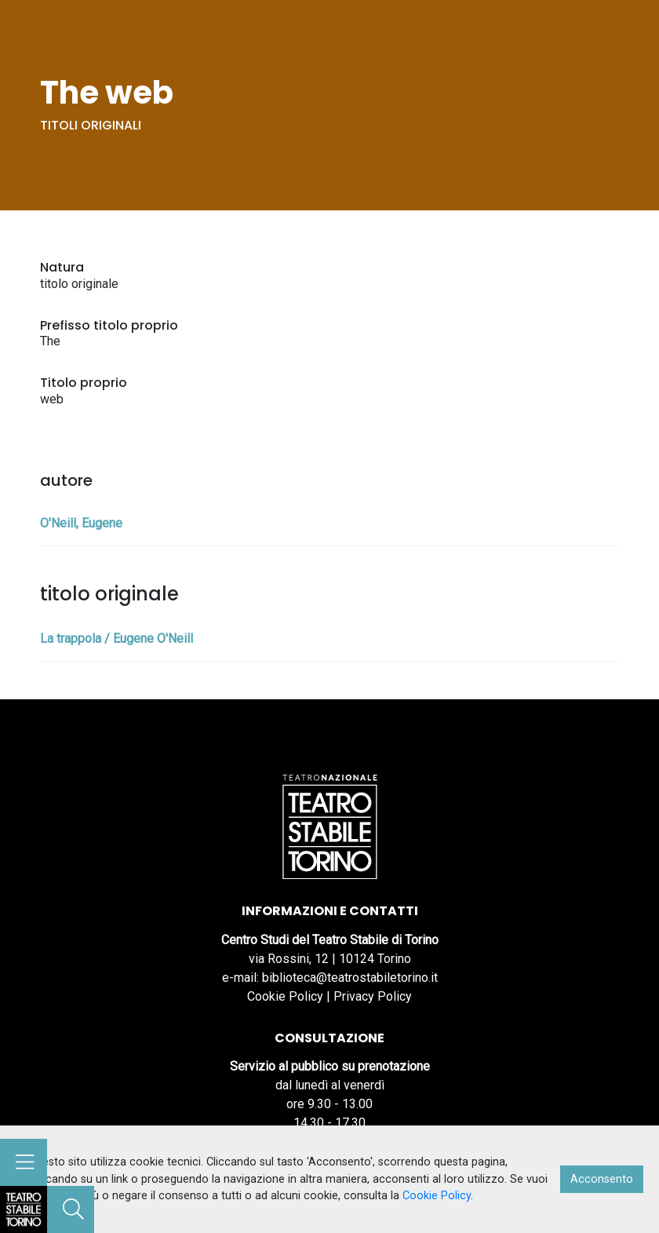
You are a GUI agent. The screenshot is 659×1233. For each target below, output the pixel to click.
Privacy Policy (372, 996)
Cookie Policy (285, 996)
